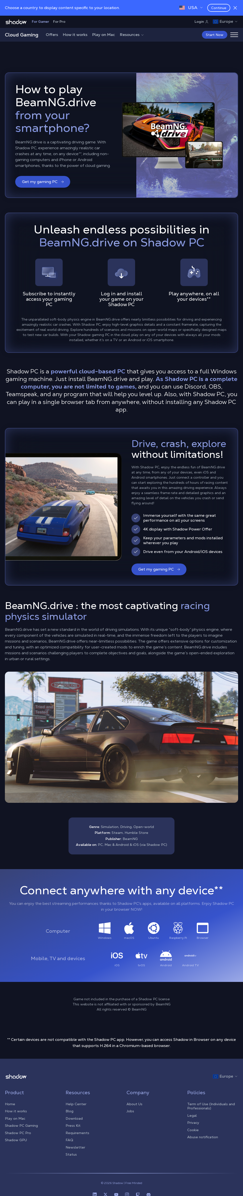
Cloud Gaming (21, 35)
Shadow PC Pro (18, 1133)
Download (74, 1118)
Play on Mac (103, 34)
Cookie (193, 1130)
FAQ (69, 1140)
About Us (134, 1104)
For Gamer (40, 21)
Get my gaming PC (43, 181)
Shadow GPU (16, 1140)
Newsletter (75, 1147)
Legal (192, 1115)
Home (10, 1104)
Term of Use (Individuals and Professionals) (211, 1106)
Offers (52, 34)
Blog (69, 1111)
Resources (132, 34)
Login (202, 21)
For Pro (59, 21)
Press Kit (73, 1125)
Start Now (214, 35)
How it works (75, 34)
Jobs (130, 1111)
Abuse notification (202, 1137)
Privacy (193, 1122)
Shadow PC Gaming (21, 1125)
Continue (218, 8)
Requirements (77, 1133)
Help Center (76, 1104)
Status (71, 1154)
